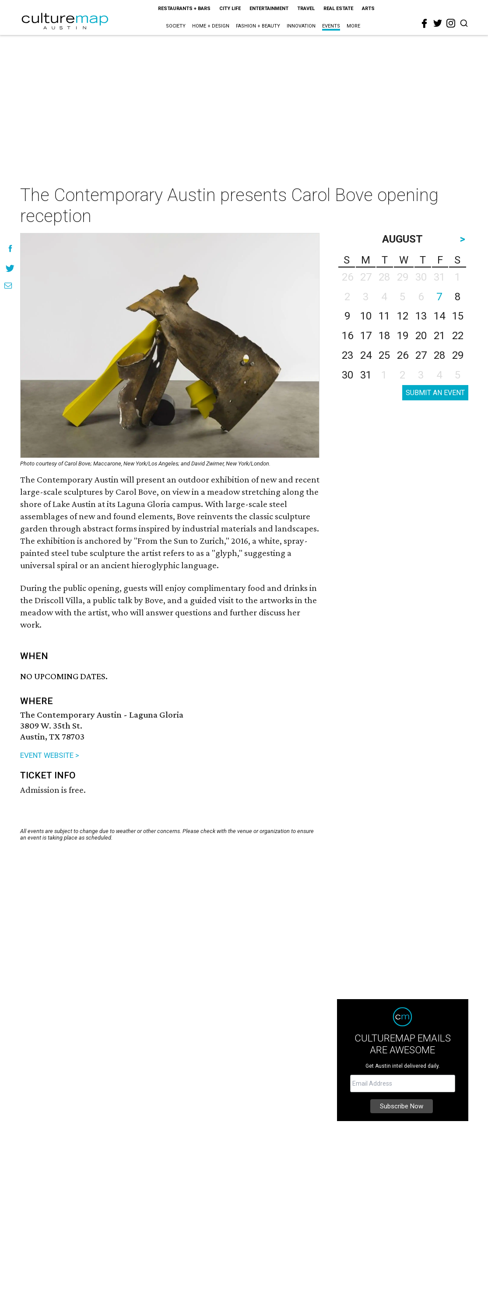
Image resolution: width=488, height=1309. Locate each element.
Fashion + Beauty (258, 26)
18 (384, 336)
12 (402, 316)
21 (439, 336)
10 (366, 316)
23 (347, 355)
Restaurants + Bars (184, 8)
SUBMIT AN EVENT (435, 393)
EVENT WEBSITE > (49, 755)
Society (176, 26)
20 (421, 336)
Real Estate (338, 8)
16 (347, 336)
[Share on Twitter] (10, 268)
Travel (306, 8)
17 (366, 336)
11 (384, 316)
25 (384, 355)
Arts (368, 8)
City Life (230, 8)
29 (457, 355)
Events (331, 26)
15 (457, 316)
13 (421, 316)
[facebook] (424, 23)
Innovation (301, 26)
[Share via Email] (8, 285)
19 (402, 336)
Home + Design (210, 26)
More (353, 26)
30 (347, 375)
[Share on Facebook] (10, 248)
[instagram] (450, 23)
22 (457, 336)
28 (439, 355)
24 (366, 355)
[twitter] (437, 23)
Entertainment (268, 8)
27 (421, 355)
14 (439, 316)
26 (402, 355)
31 (366, 375)
